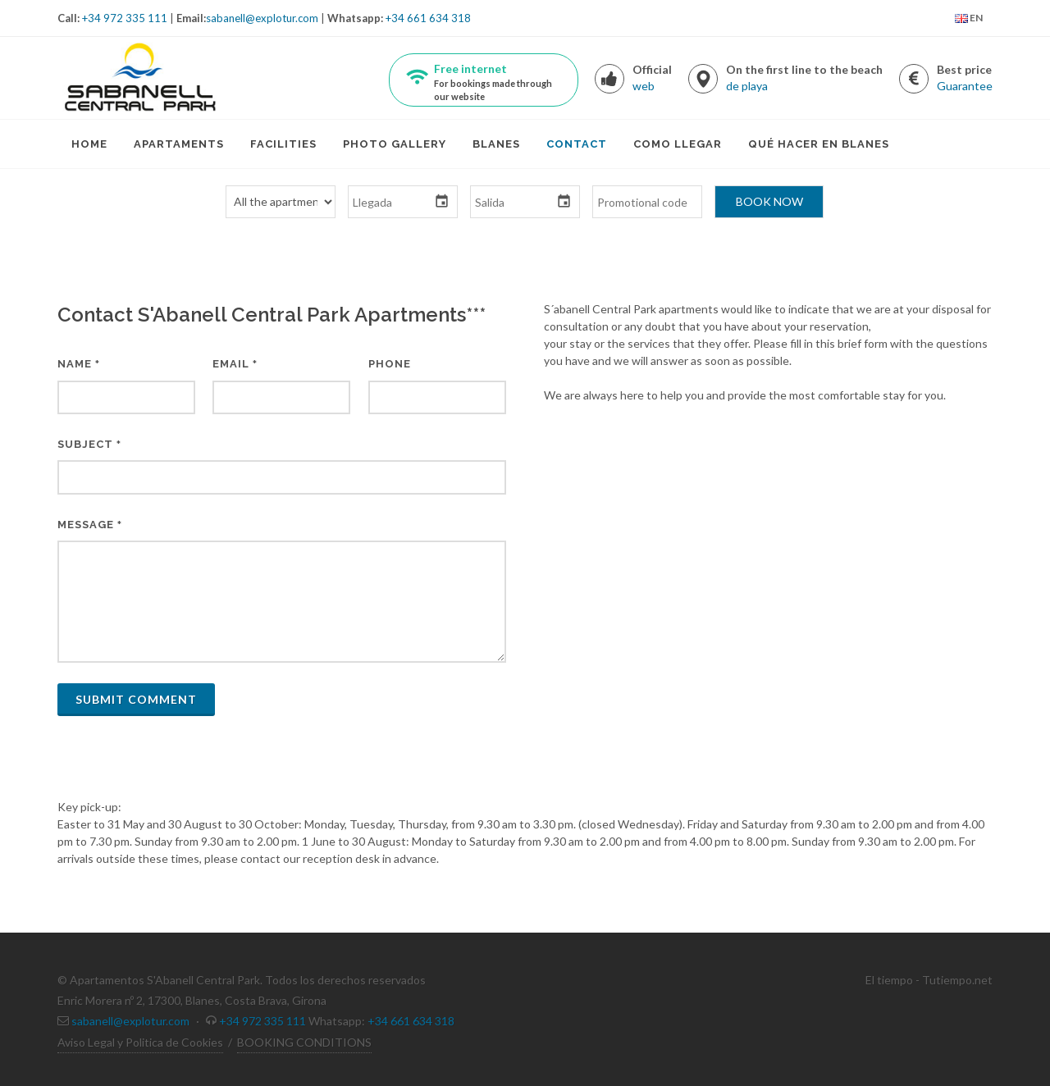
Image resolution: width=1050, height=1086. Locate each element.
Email (235, 364)
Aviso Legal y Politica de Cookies (140, 1042)
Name (78, 364)
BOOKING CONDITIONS (304, 1042)
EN (969, 18)
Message (89, 524)
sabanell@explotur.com (262, 18)
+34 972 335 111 (124, 18)
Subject (89, 444)
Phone (389, 364)
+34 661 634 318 (428, 18)
